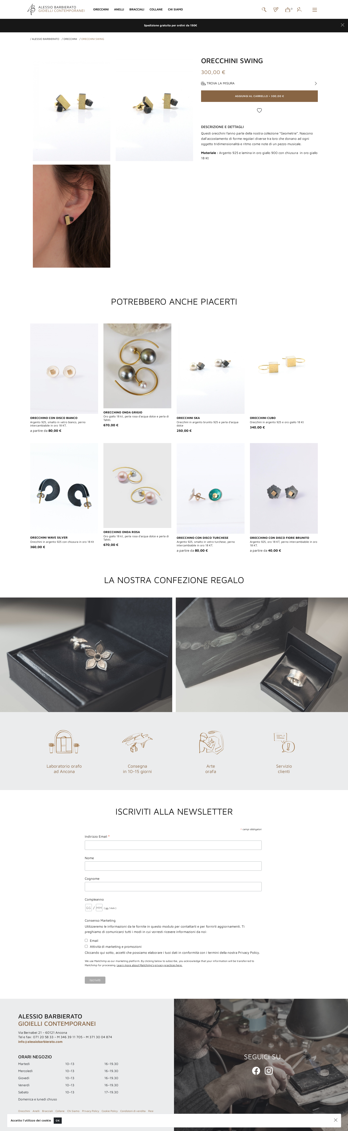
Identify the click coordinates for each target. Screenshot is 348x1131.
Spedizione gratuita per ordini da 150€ (170, 25)
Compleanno (94, 899)
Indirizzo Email (97, 837)
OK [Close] (58, 1120)
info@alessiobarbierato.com (40, 1041)
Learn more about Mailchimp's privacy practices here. (149, 965)
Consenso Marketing (100, 920)
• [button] (259, 96)
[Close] (342, 25)
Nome (89, 858)
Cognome (92, 878)
